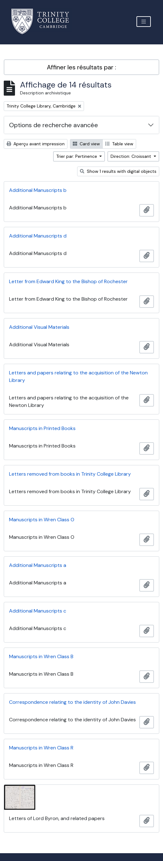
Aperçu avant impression (36, 144)
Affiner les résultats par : (81, 67)
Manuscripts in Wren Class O (41, 519)
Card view (86, 144)
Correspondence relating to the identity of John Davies (72, 702)
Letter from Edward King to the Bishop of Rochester (68, 281)
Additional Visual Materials (39, 327)
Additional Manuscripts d (38, 236)
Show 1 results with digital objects (118, 171)
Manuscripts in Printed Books (42, 428)
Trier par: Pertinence (77, 156)
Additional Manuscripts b (38, 190)
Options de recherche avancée (53, 125)
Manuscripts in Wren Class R (41, 747)
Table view (119, 144)
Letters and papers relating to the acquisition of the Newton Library (78, 376)
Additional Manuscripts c (37, 611)
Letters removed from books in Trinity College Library (70, 474)
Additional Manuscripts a (37, 565)
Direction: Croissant (131, 156)
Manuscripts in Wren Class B (41, 656)
